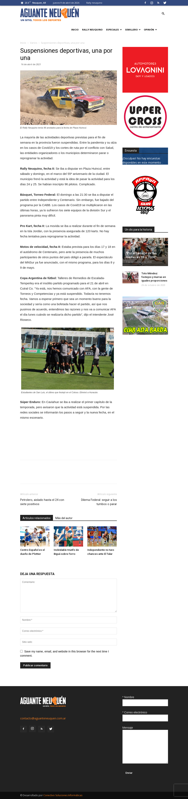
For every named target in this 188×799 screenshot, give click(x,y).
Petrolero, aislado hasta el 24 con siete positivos (42, 502)
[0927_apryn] (145, 217)
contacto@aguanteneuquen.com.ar (43, 718)
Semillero (133, 29)
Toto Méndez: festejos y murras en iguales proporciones (154, 277)
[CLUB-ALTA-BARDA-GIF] (145, 333)
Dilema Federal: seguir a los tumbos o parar (99, 502)
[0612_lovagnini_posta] (145, 91)
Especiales (114, 29)
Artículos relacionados (37, 518)
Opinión (150, 29)
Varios (33, 43)
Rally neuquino (94, 2)
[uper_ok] (145, 138)
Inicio (75, 29)
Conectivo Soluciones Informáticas (62, 795)
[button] (163, 14)
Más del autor (64, 518)
